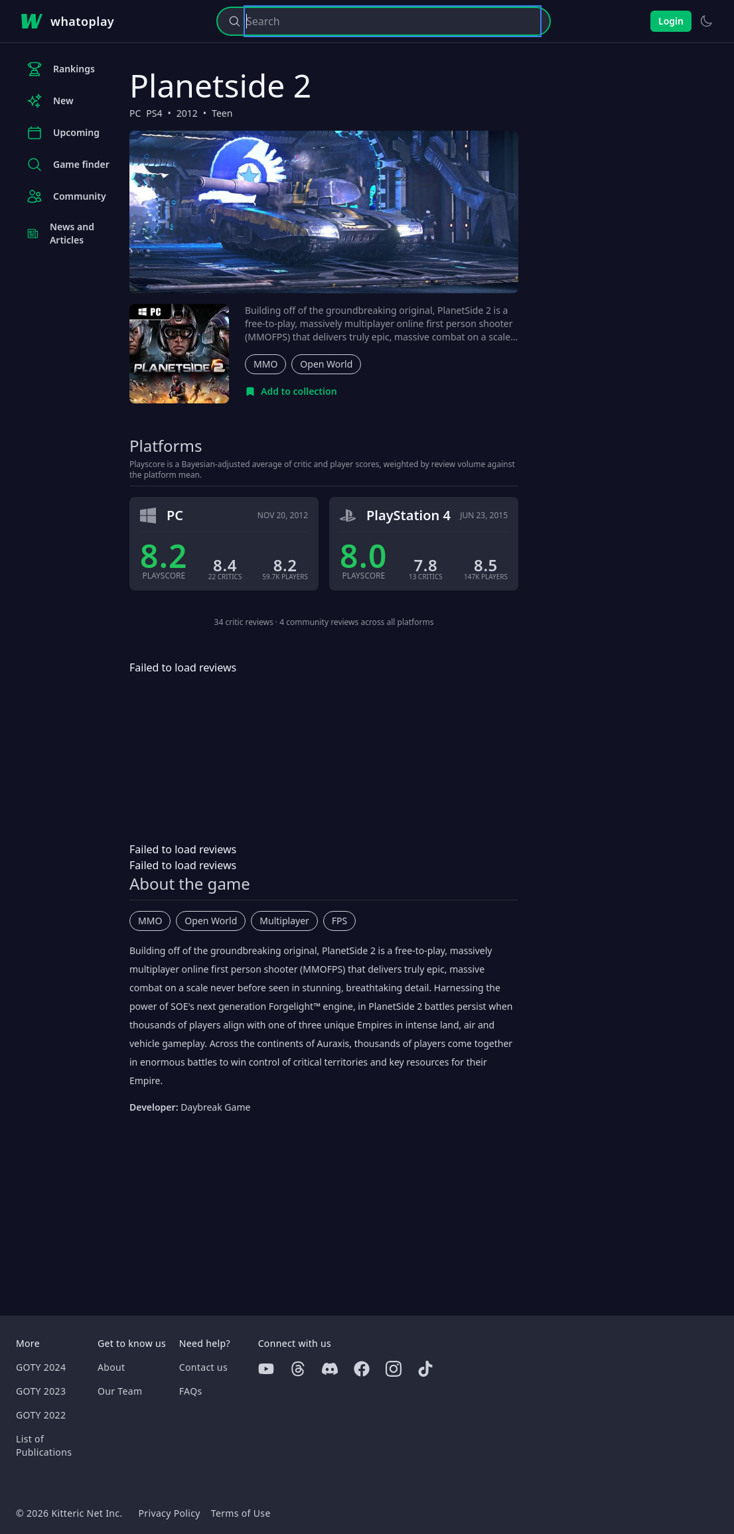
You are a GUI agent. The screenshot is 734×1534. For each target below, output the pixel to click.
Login (671, 21)
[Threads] (298, 1369)
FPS (339, 920)
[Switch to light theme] (706, 21)
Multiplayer (284, 920)
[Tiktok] (425, 1369)
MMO (265, 364)
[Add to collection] (291, 391)
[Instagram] (394, 1369)
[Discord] (330, 1369)
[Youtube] (266, 1369)
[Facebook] (362, 1369)
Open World (326, 364)
